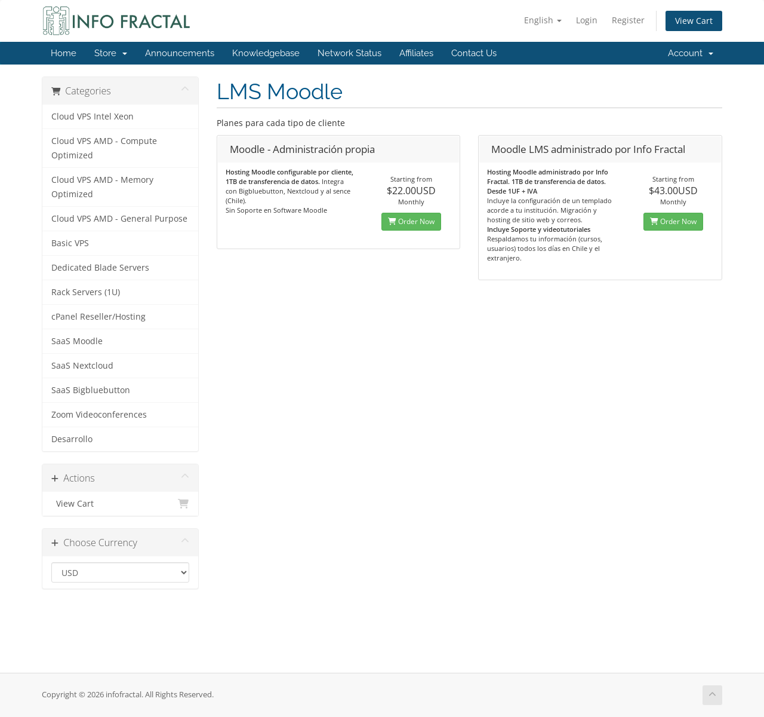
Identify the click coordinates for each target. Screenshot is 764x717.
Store (110, 53)
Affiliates (416, 53)
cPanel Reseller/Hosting (98, 316)
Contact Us (474, 53)
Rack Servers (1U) (85, 292)
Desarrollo (72, 439)
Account (690, 53)
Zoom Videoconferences (99, 414)
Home (63, 53)
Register (628, 20)
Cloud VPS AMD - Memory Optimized (102, 187)
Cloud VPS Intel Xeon (92, 116)
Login (586, 20)
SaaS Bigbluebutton (90, 390)
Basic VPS (70, 243)
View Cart (694, 20)
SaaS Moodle (77, 341)
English (543, 20)
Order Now (411, 221)
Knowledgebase (266, 53)
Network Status (349, 53)
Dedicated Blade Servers (100, 267)
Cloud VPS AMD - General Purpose (119, 218)
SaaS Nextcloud (82, 365)
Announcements (179, 53)
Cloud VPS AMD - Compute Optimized (104, 148)
